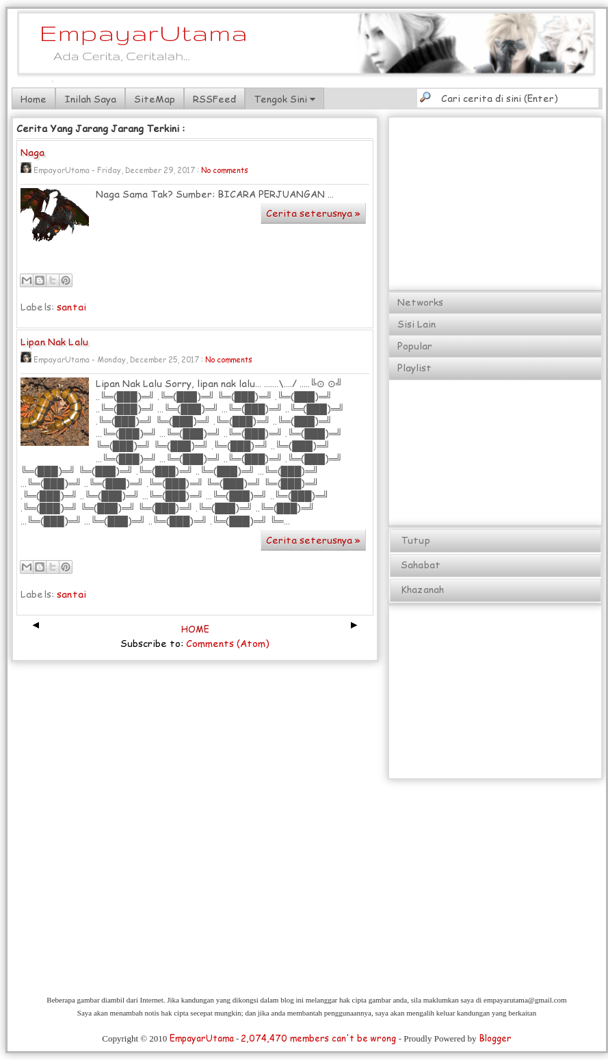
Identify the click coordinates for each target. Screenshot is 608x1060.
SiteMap (154, 98)
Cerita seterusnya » (313, 213)
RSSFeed (214, 98)
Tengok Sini (284, 98)
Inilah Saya (90, 98)
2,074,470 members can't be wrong (318, 1038)
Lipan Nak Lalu (54, 342)
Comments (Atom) (227, 643)
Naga (33, 153)
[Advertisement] (495, 204)
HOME (195, 629)
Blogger (495, 1038)
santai (71, 306)
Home (34, 98)
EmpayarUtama (144, 32)
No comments (224, 170)
